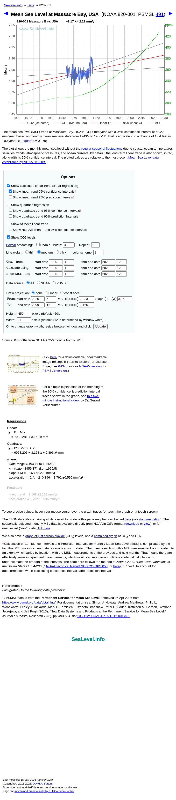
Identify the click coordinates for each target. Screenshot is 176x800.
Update (100, 326)
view (147, 523)
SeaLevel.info (88, 639)
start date (49, 262)
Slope (113, 299)
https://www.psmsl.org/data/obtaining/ (29, 602)
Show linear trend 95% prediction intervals (42, 197)
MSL (76, 299)
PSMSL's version (54, 370)
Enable (43, 245)
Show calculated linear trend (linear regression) (42, 186)
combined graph (105, 536)
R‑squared (26, 141)
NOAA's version (90, 366)
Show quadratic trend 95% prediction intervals (44, 216)
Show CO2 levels (21, 237)
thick (61, 252)
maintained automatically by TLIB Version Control (44, 791)
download (132, 523)
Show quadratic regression (28, 205)
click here (43, 528)
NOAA (43, 283)
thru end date (98, 262)
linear (51, 293)
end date (31, 305)
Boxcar (11, 245)
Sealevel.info (13, 5)
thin (28, 252)
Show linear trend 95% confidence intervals (42, 191)
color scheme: (88, 252)
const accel (70, 293)
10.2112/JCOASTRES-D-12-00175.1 (103, 616)
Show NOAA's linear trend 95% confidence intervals (48, 230)
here (53, 357)
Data (31, 5)
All (30, 283)
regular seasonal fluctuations (101, 148)
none (36, 293)
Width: (63, 245)
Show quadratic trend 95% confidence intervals (45, 210)
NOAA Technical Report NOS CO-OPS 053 (77, 566)
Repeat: (89, 245)
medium (45, 252)
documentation (149, 519)
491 (160, 14)
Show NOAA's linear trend (27, 224)
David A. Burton (42, 783)
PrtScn (62, 366)
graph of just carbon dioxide (45, 536)
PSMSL (60, 283)
